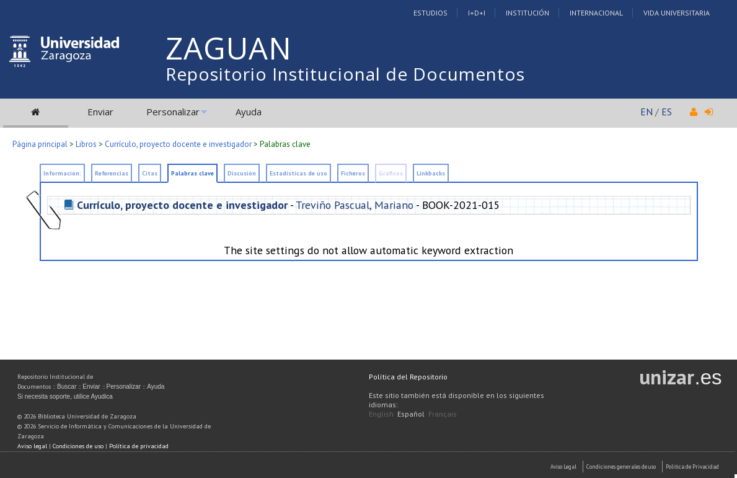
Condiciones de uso (78, 446)
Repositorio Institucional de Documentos (345, 74)
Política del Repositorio (408, 376)
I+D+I (476, 12)
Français (442, 413)
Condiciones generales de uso (621, 466)
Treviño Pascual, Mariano (354, 205)
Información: (62, 173)
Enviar (100, 111)
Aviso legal (32, 446)
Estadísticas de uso (298, 173)
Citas (149, 173)
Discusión (241, 173)
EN (646, 111)
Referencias (111, 173)
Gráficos (391, 173)
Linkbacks (431, 173)
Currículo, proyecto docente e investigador (178, 144)
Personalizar (173, 111)
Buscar (66, 386)
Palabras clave (192, 173)
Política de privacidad (139, 446)
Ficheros (353, 173)
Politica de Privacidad (692, 466)
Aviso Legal (563, 466)
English (381, 413)
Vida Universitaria (676, 12)
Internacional (596, 12)
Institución (527, 12)
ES (666, 111)
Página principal (40, 144)
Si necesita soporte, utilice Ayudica (65, 396)
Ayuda (249, 111)
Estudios (430, 12)
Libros (86, 144)
